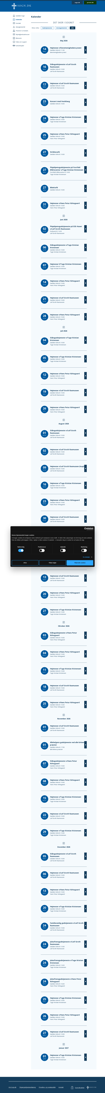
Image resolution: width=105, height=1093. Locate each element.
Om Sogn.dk (12, 1087)
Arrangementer (61, 28)
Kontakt (61, 1087)
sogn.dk (77, 2)
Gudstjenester (47, 28)
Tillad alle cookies (79, 563)
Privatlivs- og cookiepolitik (47, 1087)
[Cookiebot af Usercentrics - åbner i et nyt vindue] (85, 529)
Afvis (25, 563)
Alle (72, 28)
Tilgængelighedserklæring (27, 1087)
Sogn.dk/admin (79, 1088)
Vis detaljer (86, 557)
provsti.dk (90, 2)
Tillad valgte (52, 563)
